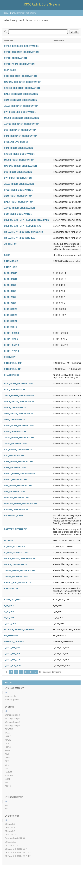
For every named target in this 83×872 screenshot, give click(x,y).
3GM (7, 765)
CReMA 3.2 (10, 831)
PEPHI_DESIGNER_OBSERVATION (21, 52)
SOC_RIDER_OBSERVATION (18, 214)
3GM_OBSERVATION (14, 419)
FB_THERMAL (11, 635)
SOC (7, 782)
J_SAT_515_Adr (12, 653)
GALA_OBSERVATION (15, 407)
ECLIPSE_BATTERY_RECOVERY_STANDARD (26, 220)
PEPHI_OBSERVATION (15, 58)
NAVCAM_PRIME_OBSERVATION (20, 503)
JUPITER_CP (10, 244)
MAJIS (8, 740)
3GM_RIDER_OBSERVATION (18, 196)
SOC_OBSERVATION (14, 389)
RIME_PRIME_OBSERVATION (18, 461)
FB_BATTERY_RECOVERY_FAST (20, 238)
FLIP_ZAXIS (10, 70)
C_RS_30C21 (10, 321)
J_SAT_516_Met (12, 647)
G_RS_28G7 (10, 297)
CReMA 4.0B (10, 834)
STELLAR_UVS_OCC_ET (16, 142)
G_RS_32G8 (10, 291)
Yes (6, 805)
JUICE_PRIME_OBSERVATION (19, 395)
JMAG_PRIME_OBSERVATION (19, 437)
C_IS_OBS (9, 611)
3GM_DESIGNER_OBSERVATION (20, 100)
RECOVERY (10, 357)
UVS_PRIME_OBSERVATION (18, 485)
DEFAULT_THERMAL (14, 641)
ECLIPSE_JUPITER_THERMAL (19, 629)
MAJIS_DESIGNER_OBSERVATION (21, 118)
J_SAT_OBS (10, 623)
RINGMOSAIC (11, 261)
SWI (7, 754)
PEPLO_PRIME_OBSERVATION (19, 473)
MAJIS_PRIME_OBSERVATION (19, 558)
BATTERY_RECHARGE (15, 529)
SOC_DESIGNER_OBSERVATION (20, 76)
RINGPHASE (10, 267)
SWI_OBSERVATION (14, 455)
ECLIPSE (8, 540)
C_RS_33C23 (10, 309)
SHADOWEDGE (11, 375)
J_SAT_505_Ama (12, 665)
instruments (10, 696)
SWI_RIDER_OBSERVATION (18, 178)
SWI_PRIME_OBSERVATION (18, 449)
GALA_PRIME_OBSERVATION (19, 401)
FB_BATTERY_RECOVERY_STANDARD (23, 232)
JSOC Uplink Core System (41, 4)
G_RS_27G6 (10, 303)
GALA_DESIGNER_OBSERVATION (21, 94)
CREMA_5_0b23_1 (13, 845)
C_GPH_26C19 (11, 345)
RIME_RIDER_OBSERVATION (18, 148)
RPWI (7, 761)
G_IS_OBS (9, 617)
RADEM (8, 772)
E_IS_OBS (9, 605)
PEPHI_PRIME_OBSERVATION (19, 64)
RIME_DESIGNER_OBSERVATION (21, 136)
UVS (7, 743)
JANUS (8, 736)
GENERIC (9, 729)
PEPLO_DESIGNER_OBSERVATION (21, 46)
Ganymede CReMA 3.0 (15, 838)
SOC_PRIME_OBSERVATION (18, 383)
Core (12, 13)
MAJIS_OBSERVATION (15, 564)
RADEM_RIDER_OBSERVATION (19, 154)
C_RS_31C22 (10, 315)
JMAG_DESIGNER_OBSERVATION (21, 106)
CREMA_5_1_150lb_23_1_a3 (18, 852)
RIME (7, 750)
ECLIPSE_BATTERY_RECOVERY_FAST (23, 226)
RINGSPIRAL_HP (12, 369)
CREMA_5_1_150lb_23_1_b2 (18, 856)
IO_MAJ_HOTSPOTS (14, 546)
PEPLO (8, 747)
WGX (7, 733)
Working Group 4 (12, 725)
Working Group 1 (12, 715)
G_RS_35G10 (10, 279)
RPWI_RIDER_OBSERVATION (18, 190)
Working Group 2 (12, 718)
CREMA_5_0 (10, 842)
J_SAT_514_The (12, 659)
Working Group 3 (12, 722)
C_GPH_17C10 (11, 351)
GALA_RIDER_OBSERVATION (18, 202)
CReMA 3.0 (10, 824)
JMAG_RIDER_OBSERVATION (19, 184)
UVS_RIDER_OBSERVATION (18, 172)
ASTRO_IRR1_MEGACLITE (17, 582)
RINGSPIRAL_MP (13, 363)
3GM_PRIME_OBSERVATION (18, 413)
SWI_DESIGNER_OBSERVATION (20, 112)
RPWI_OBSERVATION (15, 431)
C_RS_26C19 (10, 327)
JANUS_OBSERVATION (16, 576)
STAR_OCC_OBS (12, 599)
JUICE (7, 779)
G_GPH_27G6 (11, 339)
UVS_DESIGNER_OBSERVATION (20, 130)
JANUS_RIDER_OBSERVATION (19, 208)
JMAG (8, 757)
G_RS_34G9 (10, 285)
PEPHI (8, 786)
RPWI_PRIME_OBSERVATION (19, 425)
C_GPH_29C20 (11, 333)
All (6, 692)
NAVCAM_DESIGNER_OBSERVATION (22, 82)
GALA (7, 768)
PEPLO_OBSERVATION (15, 479)
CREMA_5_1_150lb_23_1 (16, 849)
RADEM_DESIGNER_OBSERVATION (22, 88)
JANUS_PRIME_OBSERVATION (19, 570)
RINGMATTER (11, 588)
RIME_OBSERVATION (15, 467)
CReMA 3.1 (10, 827)
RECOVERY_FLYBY (13, 515)
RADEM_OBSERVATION (16, 509)
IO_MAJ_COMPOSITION (16, 552)
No (6, 809)
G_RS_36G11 (10, 273)
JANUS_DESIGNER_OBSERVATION (21, 124)
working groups (12, 699)
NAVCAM (9, 775)
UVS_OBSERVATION (14, 491)
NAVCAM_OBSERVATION (17, 497)
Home (5, 13)
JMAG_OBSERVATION (15, 443)
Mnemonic (9, 41)
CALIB (7, 255)
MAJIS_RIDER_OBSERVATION (19, 160)
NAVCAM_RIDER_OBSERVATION (20, 166)
